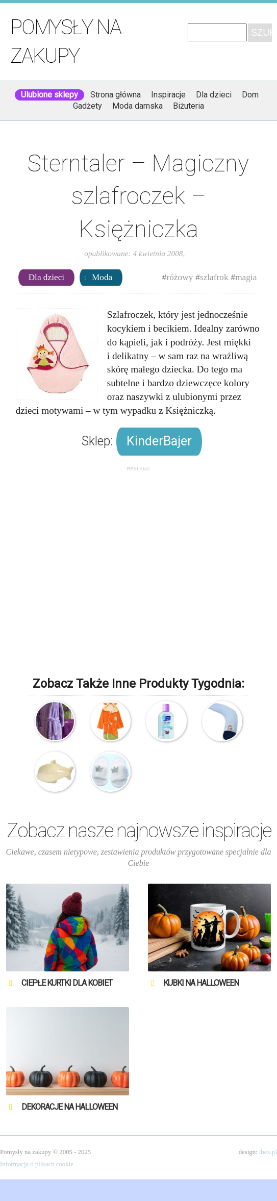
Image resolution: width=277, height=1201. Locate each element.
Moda (102, 277)
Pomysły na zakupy (65, 41)
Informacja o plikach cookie (36, 1164)
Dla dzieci (214, 94)
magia (246, 277)
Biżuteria (188, 106)
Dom (250, 94)
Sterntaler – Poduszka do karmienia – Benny (222, 721)
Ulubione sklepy (49, 94)
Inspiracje (168, 94)
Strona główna (115, 94)
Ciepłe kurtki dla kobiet (66, 983)
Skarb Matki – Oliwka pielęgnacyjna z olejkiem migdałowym (166, 721)
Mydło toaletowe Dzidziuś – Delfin (55, 772)
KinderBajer (159, 441)
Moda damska (137, 106)
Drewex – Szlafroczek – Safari (110, 721)
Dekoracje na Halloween (69, 1107)
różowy (179, 277)
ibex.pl (268, 1152)
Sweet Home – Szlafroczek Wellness (55, 721)
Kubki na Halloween (201, 983)
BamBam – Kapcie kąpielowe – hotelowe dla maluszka (110, 772)
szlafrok (214, 277)
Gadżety (87, 106)
